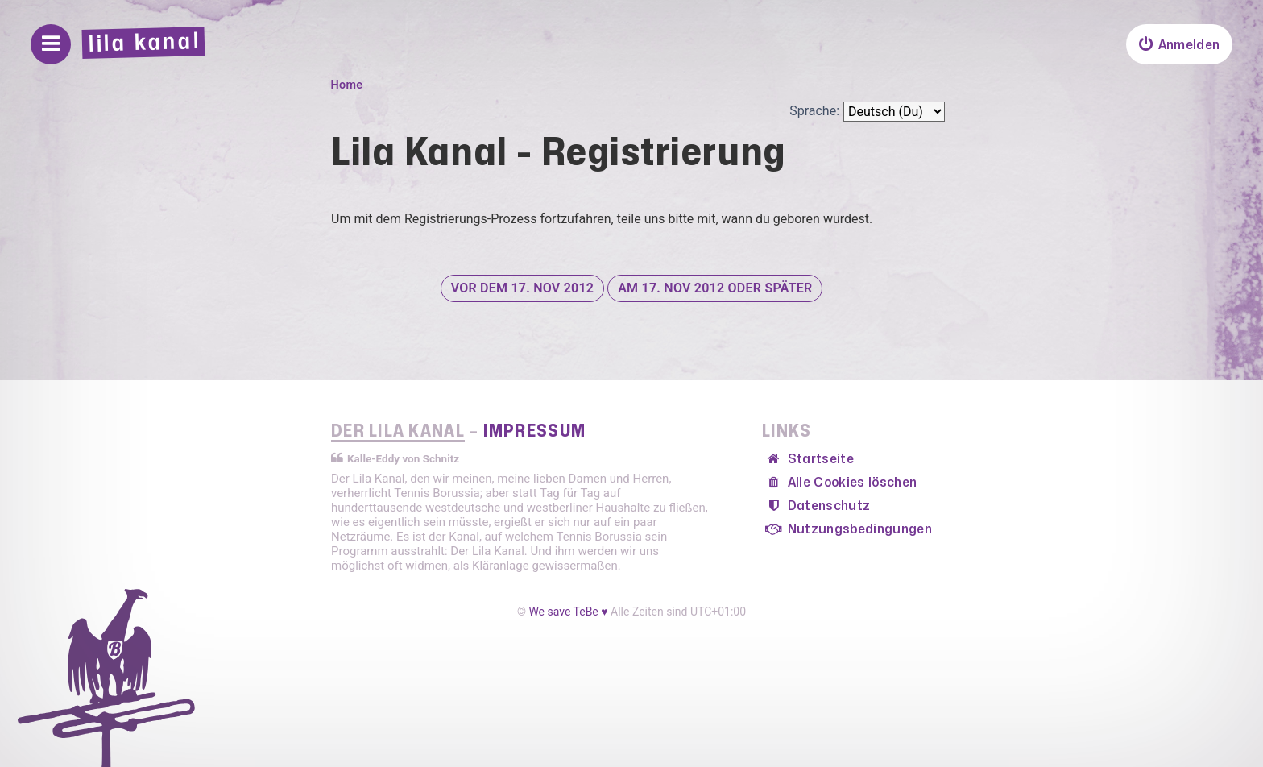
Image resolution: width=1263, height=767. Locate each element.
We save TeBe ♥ (567, 611)
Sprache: (814, 110)
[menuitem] (1179, 44)
